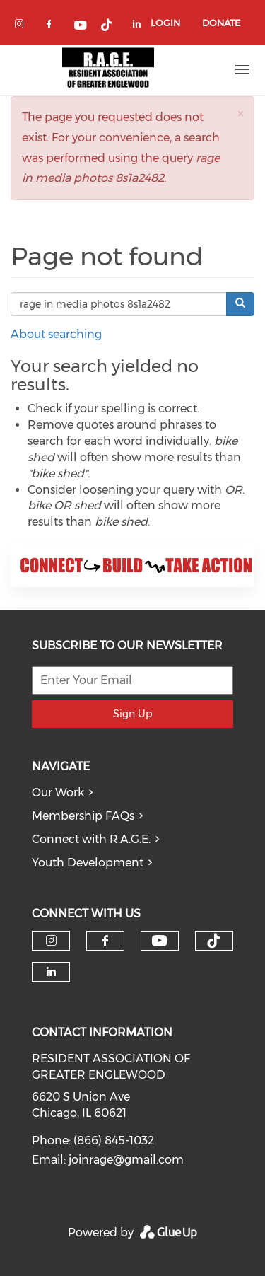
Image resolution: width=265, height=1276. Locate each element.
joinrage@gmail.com (126, 1159)
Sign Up (132, 713)
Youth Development (87, 862)
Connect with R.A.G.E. (91, 839)
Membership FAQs (83, 816)
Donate (221, 22)
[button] (240, 113)
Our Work (58, 792)
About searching (56, 334)
